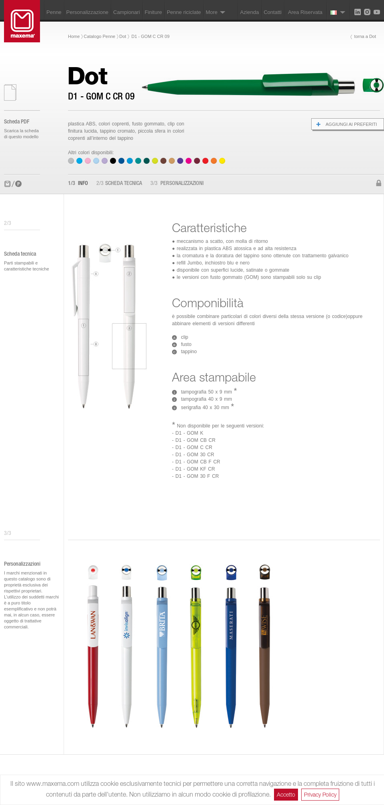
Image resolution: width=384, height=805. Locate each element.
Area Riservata (305, 12)
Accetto (286, 794)
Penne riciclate (184, 12)
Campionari (126, 12)
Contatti (273, 12)
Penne (54, 12)
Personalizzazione (87, 12)
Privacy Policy (320, 794)
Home (74, 36)
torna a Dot (365, 36)
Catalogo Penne (99, 36)
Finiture (153, 12)
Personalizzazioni (177, 184)
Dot (122, 36)
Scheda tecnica (119, 184)
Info (78, 184)
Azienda (249, 12)
